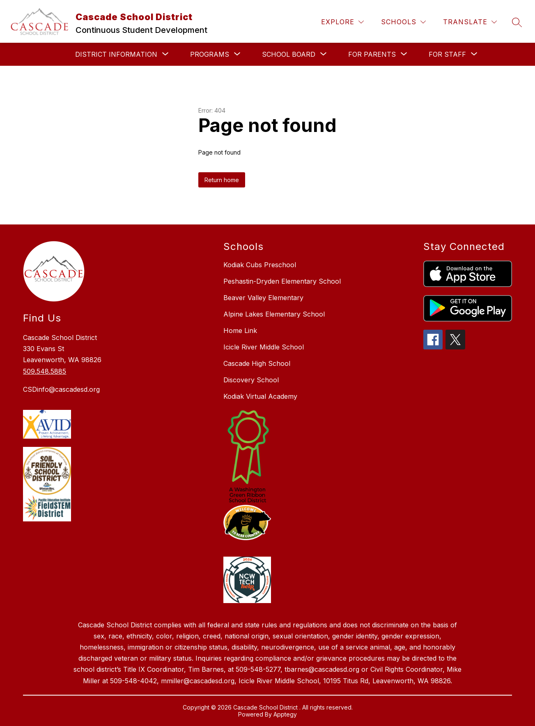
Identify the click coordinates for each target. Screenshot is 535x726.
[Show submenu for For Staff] (447, 54)
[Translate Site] (470, 22)
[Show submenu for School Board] (288, 54)
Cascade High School (256, 363)
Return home (221, 179)
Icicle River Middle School (263, 347)
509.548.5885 (44, 371)
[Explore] (342, 22)
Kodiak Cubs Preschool (259, 265)
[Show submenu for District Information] (116, 54)
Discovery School (251, 380)
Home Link (240, 330)
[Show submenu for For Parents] (372, 54)
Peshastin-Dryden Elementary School (282, 281)
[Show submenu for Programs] (209, 54)
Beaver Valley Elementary (263, 298)
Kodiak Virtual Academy (260, 396)
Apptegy (285, 714)
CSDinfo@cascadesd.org (61, 389)
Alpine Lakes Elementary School (274, 314)
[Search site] (517, 22)
